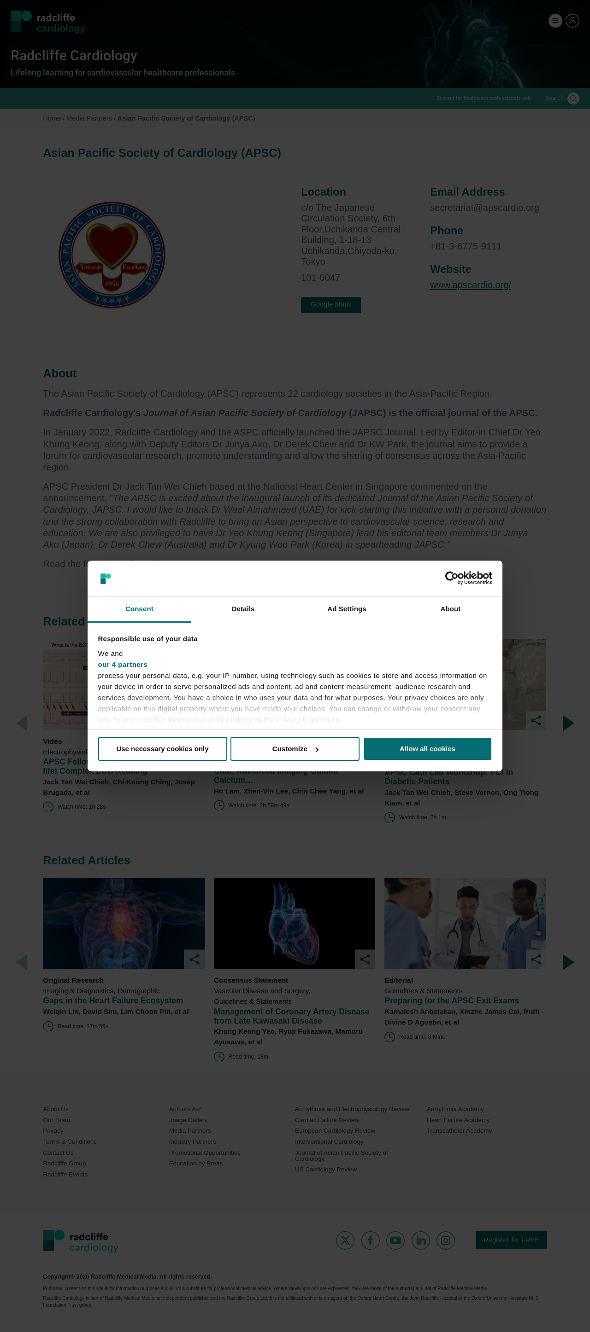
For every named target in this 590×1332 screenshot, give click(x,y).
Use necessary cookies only (162, 749)
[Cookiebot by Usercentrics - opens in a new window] (452, 578)
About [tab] (451, 609)
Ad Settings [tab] (346, 609)
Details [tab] (243, 609)
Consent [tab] (139, 609)
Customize (295, 749)
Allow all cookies (427, 749)
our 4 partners (123, 664)
